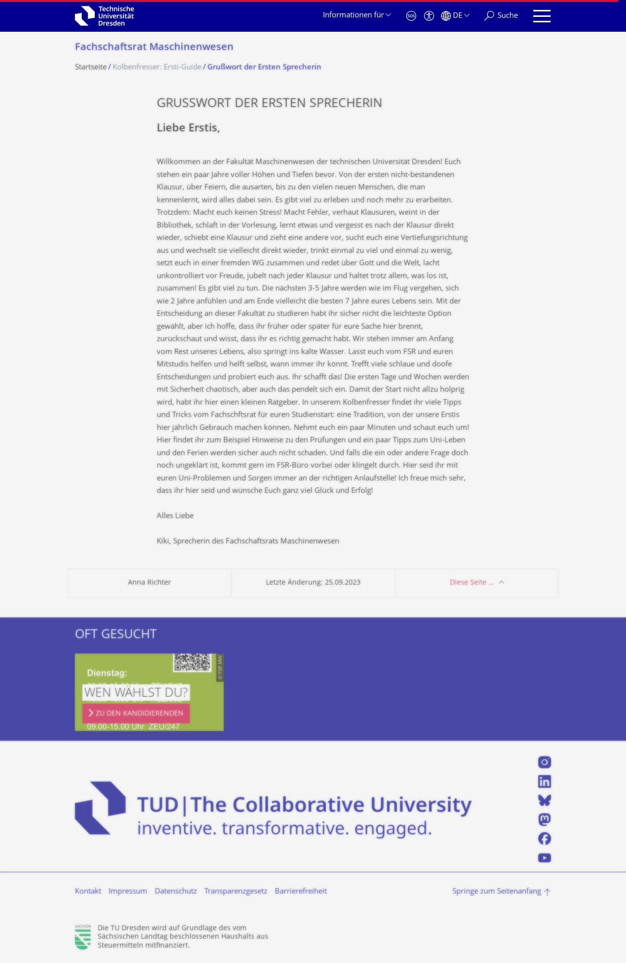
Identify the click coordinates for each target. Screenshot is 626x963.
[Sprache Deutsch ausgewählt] (455, 16)
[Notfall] (411, 16)
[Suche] (501, 16)
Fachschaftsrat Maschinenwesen (154, 48)
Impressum (128, 892)
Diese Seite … (472, 583)
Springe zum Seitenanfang (496, 892)
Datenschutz (176, 892)
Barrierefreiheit (301, 892)
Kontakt (88, 892)
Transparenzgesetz (235, 892)
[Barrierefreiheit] (429, 16)
